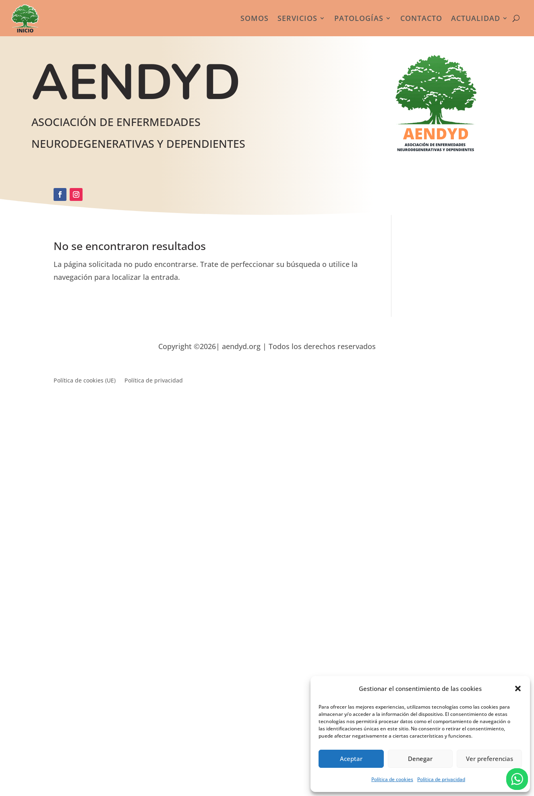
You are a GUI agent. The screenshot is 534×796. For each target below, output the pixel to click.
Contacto (421, 18)
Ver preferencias (489, 759)
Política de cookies (392, 779)
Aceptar (351, 759)
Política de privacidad (441, 779)
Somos (254, 18)
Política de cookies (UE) (85, 381)
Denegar (420, 759)
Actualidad (475, 18)
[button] (518, 688)
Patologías (358, 18)
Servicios (297, 18)
